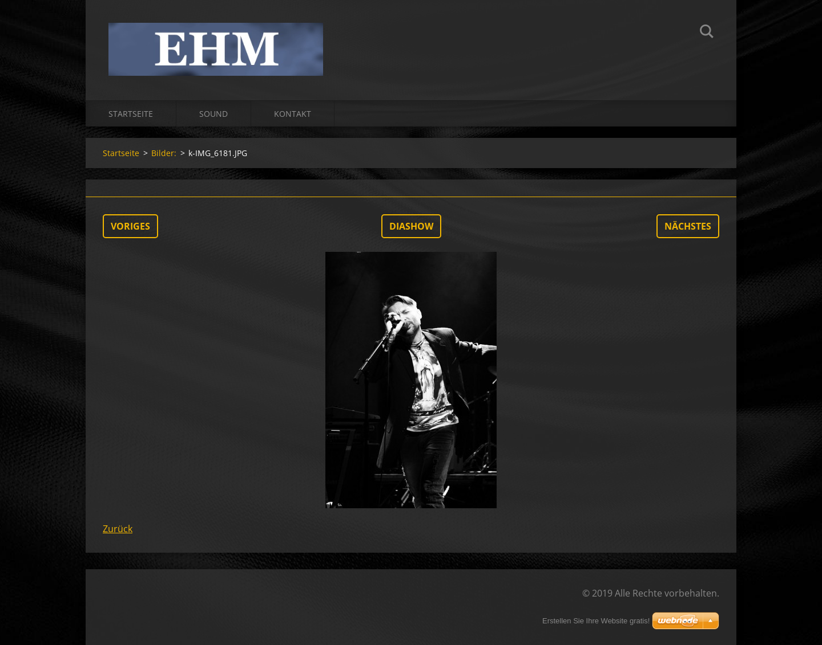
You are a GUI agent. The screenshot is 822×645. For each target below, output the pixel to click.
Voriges (130, 226)
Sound (213, 113)
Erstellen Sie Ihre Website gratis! (596, 621)
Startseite (130, 113)
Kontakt (292, 113)
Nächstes (687, 226)
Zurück (117, 528)
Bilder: (163, 153)
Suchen (707, 33)
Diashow (411, 226)
